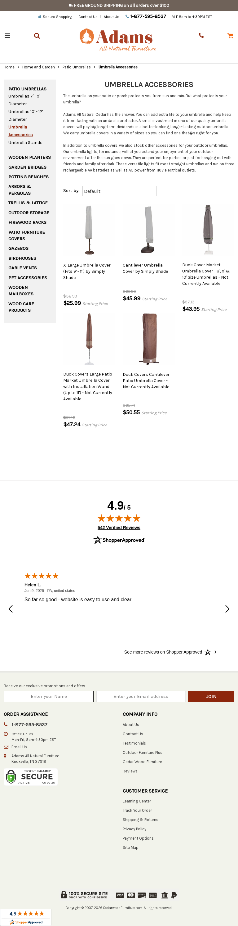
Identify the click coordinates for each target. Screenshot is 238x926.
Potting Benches (28, 177)
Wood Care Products (21, 307)
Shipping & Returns (140, 819)
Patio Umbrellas (77, 67)
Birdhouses (22, 258)
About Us (111, 17)
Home (9, 67)
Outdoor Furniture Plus (142, 752)
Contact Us (88, 17)
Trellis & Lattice (28, 203)
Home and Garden (38, 67)
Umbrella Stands (25, 142)
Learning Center (137, 801)
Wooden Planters (29, 157)
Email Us (19, 747)
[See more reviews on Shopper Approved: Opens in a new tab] (163, 652)
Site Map (131, 847)
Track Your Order (137, 810)
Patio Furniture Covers (26, 235)
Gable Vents (22, 268)
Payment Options (138, 838)
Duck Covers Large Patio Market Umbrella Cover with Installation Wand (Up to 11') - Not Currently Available (87, 387)
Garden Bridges (27, 167)
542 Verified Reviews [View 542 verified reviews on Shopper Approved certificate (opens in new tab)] (119, 527)
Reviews (130, 771)
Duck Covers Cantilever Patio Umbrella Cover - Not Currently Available (146, 380)
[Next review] (227, 609)
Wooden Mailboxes (20, 291)
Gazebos (18, 248)
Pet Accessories (27, 277)
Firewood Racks (27, 222)
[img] (119, 518)
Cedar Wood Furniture (142, 761)
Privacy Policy (134, 829)
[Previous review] (10, 609)
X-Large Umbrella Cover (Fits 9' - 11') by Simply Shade (87, 271)
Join (211, 696)
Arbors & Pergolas (19, 190)
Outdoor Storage (28, 212)
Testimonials (134, 743)
